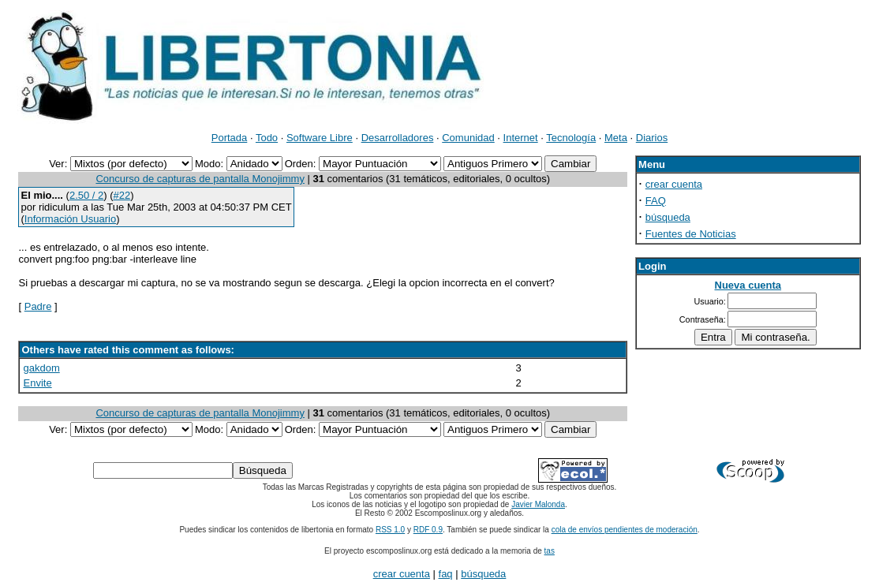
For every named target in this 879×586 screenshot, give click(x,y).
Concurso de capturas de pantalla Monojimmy (199, 179)
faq (446, 574)
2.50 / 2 (86, 195)
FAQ (655, 201)
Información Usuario (70, 219)
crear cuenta (673, 184)
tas (549, 551)
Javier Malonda (538, 504)
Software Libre (319, 138)
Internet (520, 138)
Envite (37, 383)
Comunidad (468, 138)
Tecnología (571, 138)
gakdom (41, 368)
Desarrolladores (397, 138)
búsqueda (667, 217)
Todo (267, 138)
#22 (122, 195)
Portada (229, 138)
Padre (38, 306)
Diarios (652, 138)
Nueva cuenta (748, 285)
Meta (615, 138)
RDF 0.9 (428, 529)
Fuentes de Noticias (690, 234)
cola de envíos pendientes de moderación (625, 529)
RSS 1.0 (390, 529)
